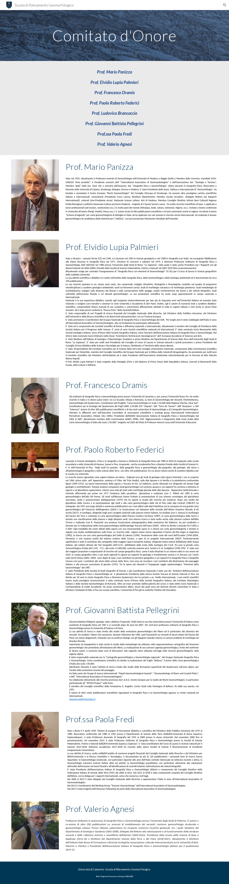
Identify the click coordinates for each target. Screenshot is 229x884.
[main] (114, 35)
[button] (224, 5)
